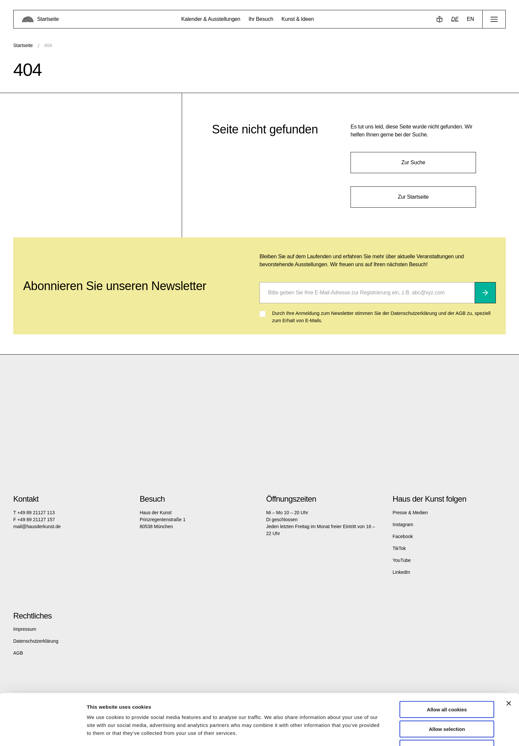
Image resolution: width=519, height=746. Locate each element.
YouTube (402, 560)
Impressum (24, 629)
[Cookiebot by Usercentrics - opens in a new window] (43, 733)
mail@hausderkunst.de (37, 526)
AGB (18, 653)
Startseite (23, 45)
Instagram (403, 524)
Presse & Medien (410, 512)
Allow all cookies (447, 688)
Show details (347, 733)
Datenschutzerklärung (35, 641)
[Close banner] (508, 681)
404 (48, 45)
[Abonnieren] (485, 292)
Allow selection (447, 707)
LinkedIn (401, 572)
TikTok (399, 548)
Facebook (403, 536)
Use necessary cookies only (447, 726)
